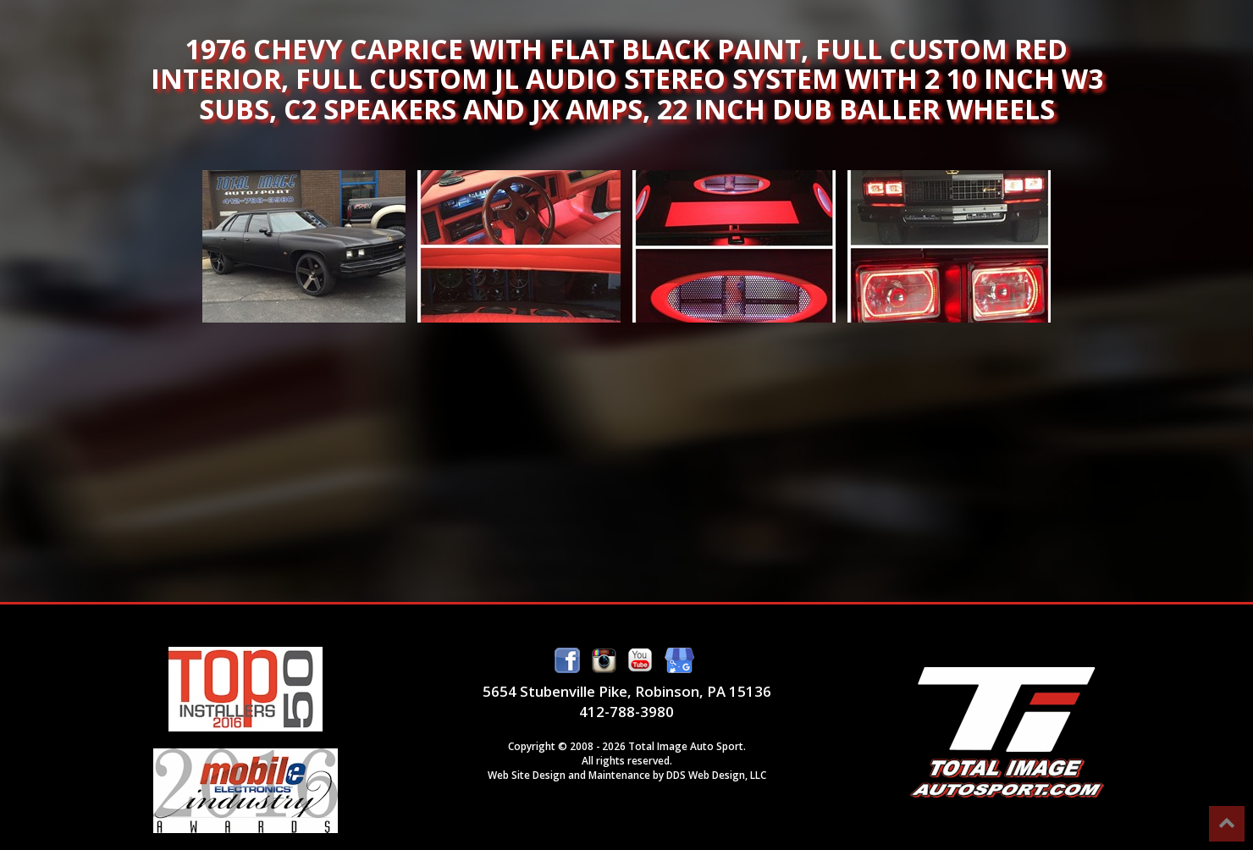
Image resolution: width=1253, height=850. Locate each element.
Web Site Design (527, 774)
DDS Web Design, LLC (716, 774)
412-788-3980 (626, 711)
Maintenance (619, 774)
